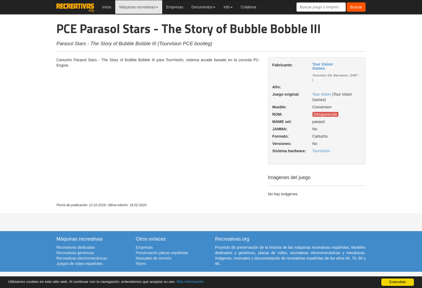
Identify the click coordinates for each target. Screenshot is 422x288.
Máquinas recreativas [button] (138, 7)
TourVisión (321, 151)
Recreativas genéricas (75, 253)
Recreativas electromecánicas (81, 258)
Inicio (106, 7)
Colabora (248, 7)
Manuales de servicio (154, 258)
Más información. (191, 282)
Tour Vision (321, 94)
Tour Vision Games (322, 66)
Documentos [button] (203, 7)
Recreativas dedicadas (75, 247)
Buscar (356, 7)
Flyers (141, 263)
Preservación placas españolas (162, 253)
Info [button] (227, 7)
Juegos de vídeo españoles (79, 263)
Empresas (174, 7)
